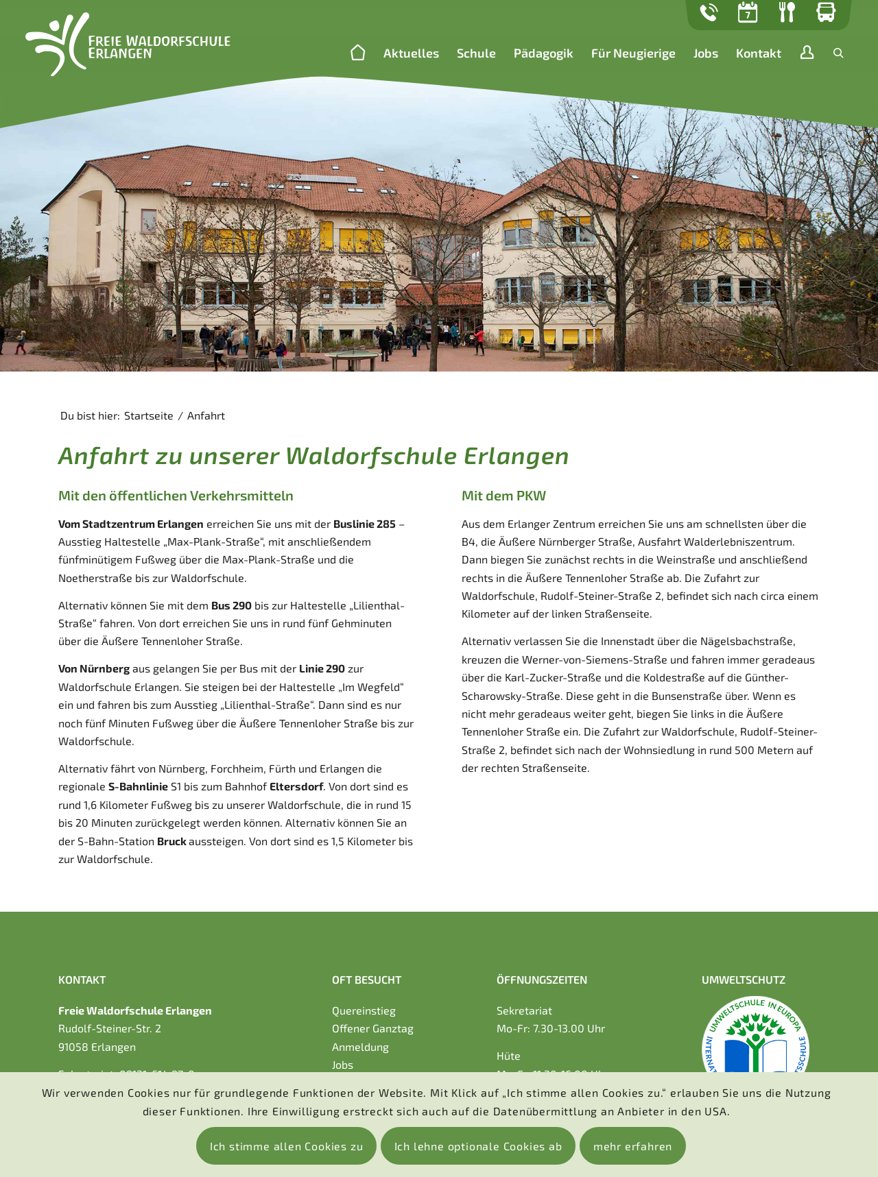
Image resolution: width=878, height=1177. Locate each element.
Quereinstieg (364, 1010)
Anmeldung (360, 1046)
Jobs (342, 1064)
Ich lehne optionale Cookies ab (478, 1145)
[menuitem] (358, 54)
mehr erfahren (632, 1145)
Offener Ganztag (373, 1027)
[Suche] (838, 53)
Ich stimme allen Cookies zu (287, 1145)
